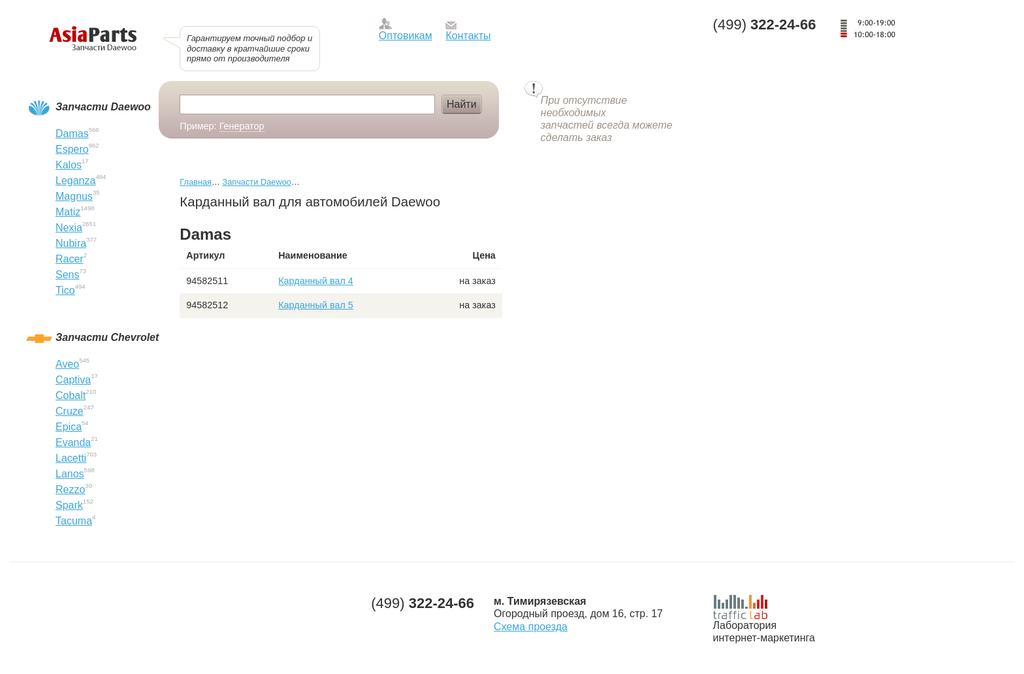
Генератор (241, 126)
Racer (70, 259)
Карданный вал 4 (315, 281)
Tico (65, 290)
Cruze (70, 411)
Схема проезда (531, 626)
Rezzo (70, 489)
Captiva (73, 379)
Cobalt (71, 395)
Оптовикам (405, 35)
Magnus (74, 196)
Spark (69, 505)
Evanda (73, 442)
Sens (67, 274)
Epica (69, 426)
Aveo (67, 364)
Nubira (71, 243)
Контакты (467, 35)
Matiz (68, 211)
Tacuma (74, 520)
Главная (196, 182)
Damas (72, 133)
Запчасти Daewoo (256, 182)
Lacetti (71, 458)
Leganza (75, 180)
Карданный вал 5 (315, 305)
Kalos (69, 164)
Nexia (69, 227)
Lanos (70, 473)
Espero (72, 149)
